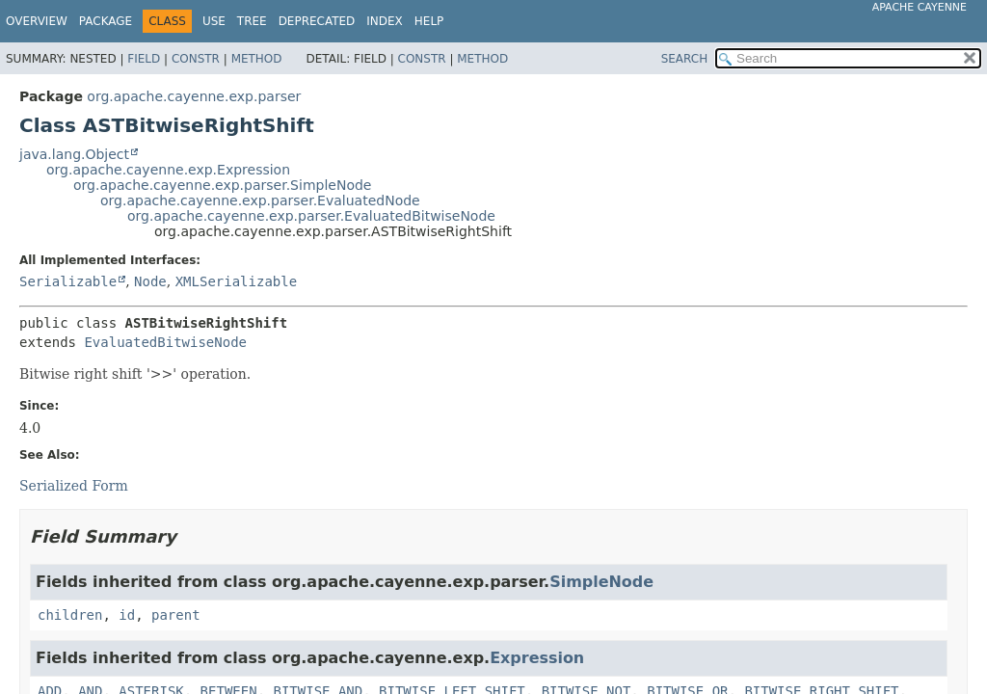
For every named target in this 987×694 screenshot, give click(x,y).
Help (429, 21)
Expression (537, 658)
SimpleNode (601, 582)
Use (214, 21)
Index (384, 21)
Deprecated (317, 21)
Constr (196, 59)
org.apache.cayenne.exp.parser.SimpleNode (222, 185)
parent (175, 615)
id (127, 615)
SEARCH (684, 59)
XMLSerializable (236, 281)
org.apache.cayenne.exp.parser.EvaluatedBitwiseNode (311, 216)
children (70, 615)
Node (150, 281)
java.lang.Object (74, 154)
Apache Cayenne (919, 7)
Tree (252, 21)
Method (256, 59)
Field (143, 59)
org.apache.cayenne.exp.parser (194, 96)
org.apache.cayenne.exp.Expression (168, 169)
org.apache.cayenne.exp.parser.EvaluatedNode (260, 200)
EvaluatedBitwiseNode (165, 342)
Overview (36, 21)
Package (105, 21)
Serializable (68, 281)
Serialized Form (73, 486)
